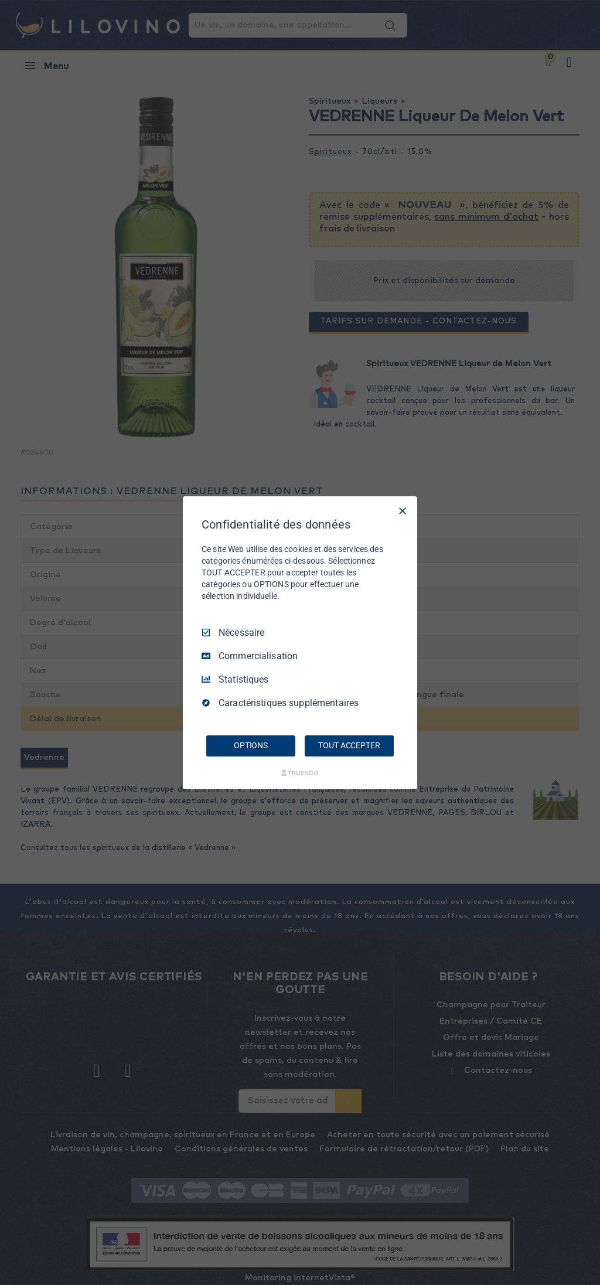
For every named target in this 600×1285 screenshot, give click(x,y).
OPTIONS (251, 745)
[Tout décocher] (402, 510)
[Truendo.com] (300, 773)
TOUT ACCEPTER (349, 745)
